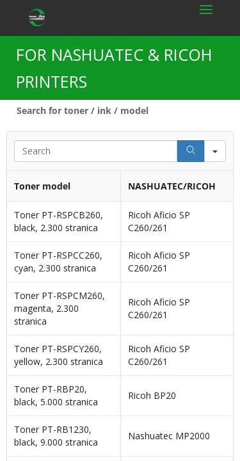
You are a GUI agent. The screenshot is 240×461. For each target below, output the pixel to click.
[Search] (190, 151)
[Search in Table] (95, 151)
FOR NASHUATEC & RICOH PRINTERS (114, 68)
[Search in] (215, 151)
